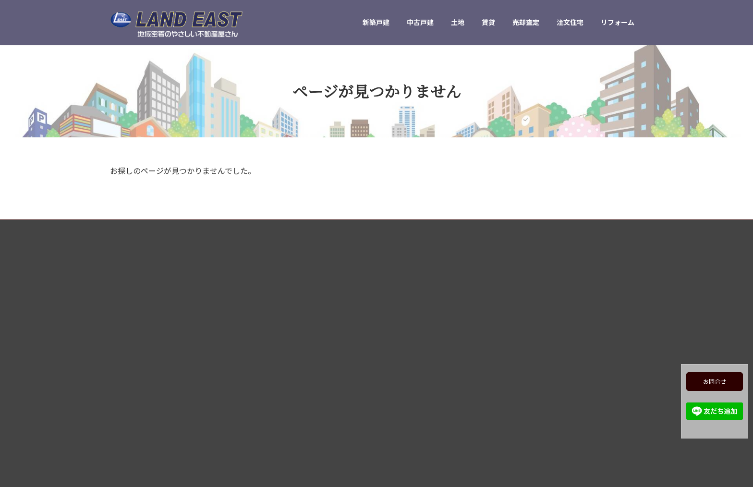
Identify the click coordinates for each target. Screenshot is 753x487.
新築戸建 (401, 312)
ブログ (398, 429)
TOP (395, 295)
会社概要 (401, 446)
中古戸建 (401, 329)
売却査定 (401, 379)
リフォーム (403, 412)
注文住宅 (401, 396)
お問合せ (714, 381)
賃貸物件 (401, 362)
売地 (395, 346)
